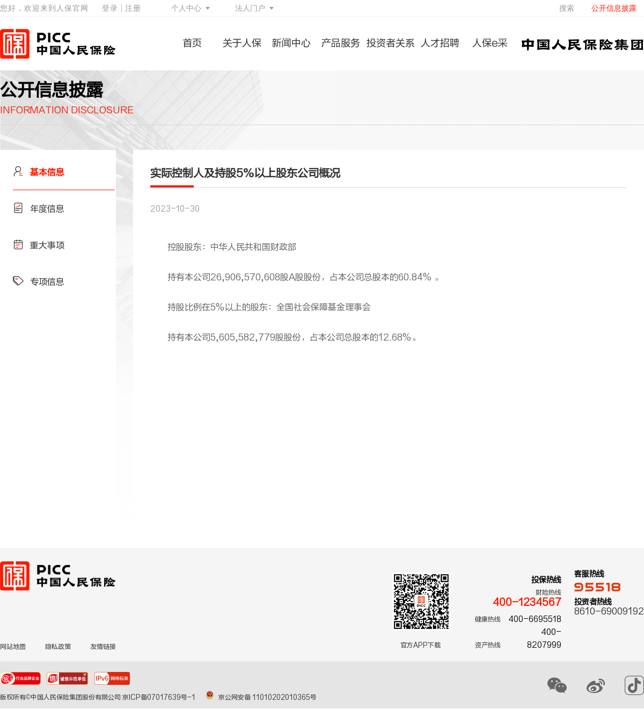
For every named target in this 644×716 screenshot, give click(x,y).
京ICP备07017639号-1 (159, 697)
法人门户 (250, 8)
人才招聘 (440, 43)
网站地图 (13, 646)
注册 (133, 8)
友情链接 (103, 646)
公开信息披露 (613, 8)
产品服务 (340, 43)
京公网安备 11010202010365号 (261, 697)
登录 (110, 8)
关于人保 (242, 43)
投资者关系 (391, 43)
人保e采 (490, 43)
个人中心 (186, 8)
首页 (192, 43)
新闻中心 (291, 43)
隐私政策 (58, 646)
